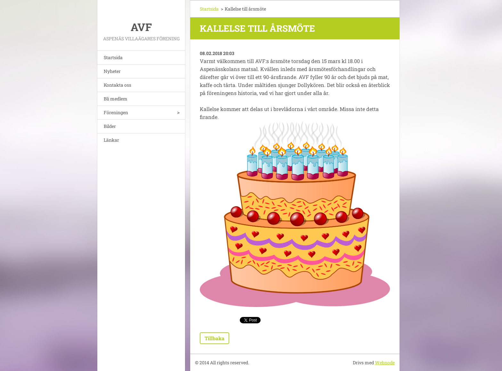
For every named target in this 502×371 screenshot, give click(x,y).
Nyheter (112, 71)
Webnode (385, 362)
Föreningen (116, 112)
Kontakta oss (117, 85)
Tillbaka (214, 338)
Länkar (111, 140)
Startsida (113, 57)
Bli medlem (115, 99)
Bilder (110, 126)
